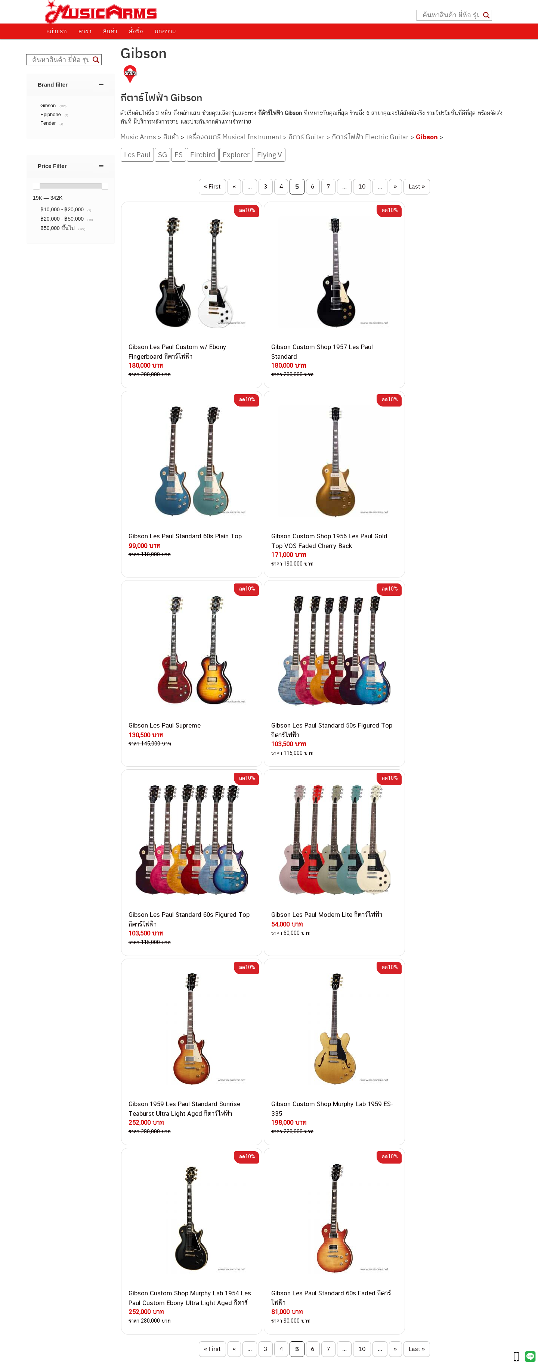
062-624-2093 (292, 1143)
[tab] (71, 85)
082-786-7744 (298, 1186)
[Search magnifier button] (486, 15)
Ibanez (360, 1217)
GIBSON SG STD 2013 (253, 1092)
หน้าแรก (56, 31)
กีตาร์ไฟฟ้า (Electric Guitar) (384, 1133)
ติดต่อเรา (63, 1139)
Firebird (202, 154)
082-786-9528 (268, 1220)
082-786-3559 (287, 1151)
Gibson (427, 137)
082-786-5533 (285, 1168)
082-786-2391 (302, 1263)
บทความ (165, 31)
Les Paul (137, 154)
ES (178, 154)
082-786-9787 (286, 1229)
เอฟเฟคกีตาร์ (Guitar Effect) (385, 1167)
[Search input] (451, 15)
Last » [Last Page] (417, 186)
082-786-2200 (304, 1203)
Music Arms (138, 137)
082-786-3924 (265, 1212)
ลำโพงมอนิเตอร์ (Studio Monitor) (391, 1192)
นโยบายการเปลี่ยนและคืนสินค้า (92, 1149)
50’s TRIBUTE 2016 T (135, 1062)
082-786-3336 (282, 1195)
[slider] (36, 186)
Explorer (236, 154)
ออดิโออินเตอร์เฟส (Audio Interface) (395, 1183)
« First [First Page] (212, 186)
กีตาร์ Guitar (306, 137)
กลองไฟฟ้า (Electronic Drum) (387, 1175)
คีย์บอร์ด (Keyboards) (378, 1150)
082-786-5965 (303, 1254)
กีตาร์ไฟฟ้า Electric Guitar (370, 137)
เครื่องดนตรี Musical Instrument (233, 137)
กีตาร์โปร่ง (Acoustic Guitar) (386, 1142)
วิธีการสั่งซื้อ (66, 1130)
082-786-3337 (287, 1160)
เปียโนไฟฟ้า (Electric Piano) (386, 1158)
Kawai (359, 1226)
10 (362, 186)
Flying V (269, 154)
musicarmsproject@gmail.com (255, 1348)
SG (162, 154)
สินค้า (110, 31)
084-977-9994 (287, 1177)
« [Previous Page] (234, 186)
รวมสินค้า (63, 1158)
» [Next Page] (395, 186)
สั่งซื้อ (136, 31)
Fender (360, 1200)
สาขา (85, 31)
